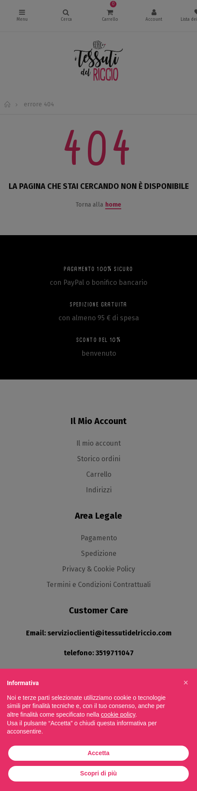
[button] (186, 682)
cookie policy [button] (118, 714)
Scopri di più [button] (98, 773)
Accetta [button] (98, 753)
